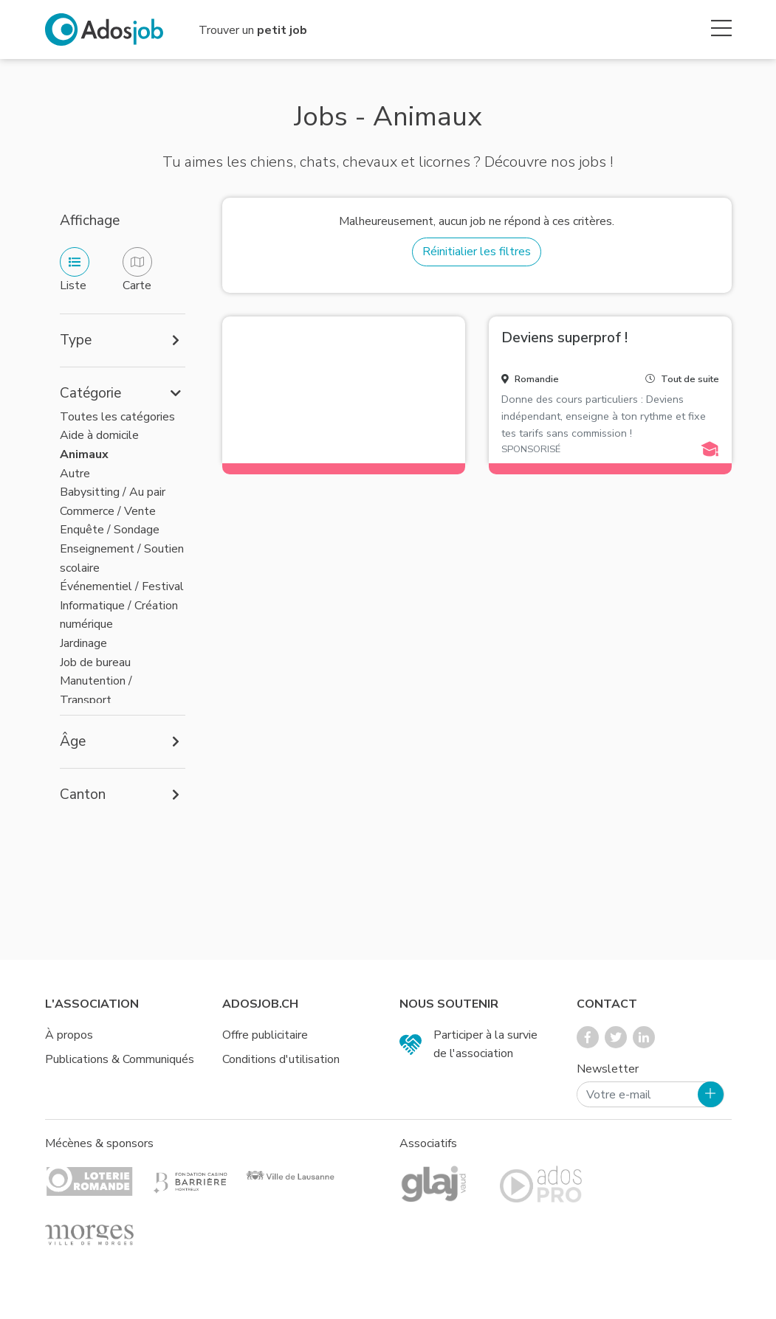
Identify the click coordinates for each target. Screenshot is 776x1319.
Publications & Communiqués (119, 1059)
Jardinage (83, 643)
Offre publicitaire (265, 1035)
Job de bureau (95, 662)
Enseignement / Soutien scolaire (122, 558)
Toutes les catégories (117, 417)
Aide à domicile (99, 435)
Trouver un (253, 30)
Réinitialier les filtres (476, 251)
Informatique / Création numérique (119, 615)
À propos (69, 1035)
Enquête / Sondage (109, 530)
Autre (75, 473)
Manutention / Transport (96, 690)
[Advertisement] (344, 388)
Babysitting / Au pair (112, 492)
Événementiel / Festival (122, 586)
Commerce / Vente (108, 511)
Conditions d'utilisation (281, 1059)
